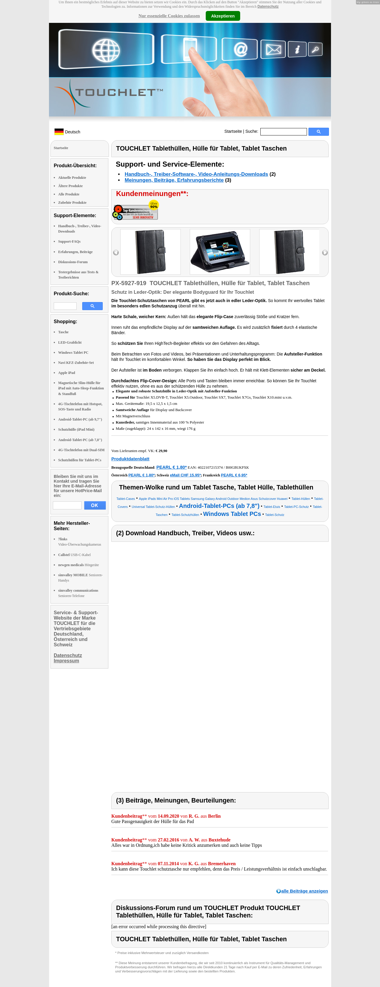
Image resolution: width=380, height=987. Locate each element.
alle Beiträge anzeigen (304, 890)
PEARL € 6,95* (234, 475)
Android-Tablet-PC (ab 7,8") (80, 440)
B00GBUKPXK (237, 467)
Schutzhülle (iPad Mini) (76, 429)
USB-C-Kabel (74, 555)
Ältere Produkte (70, 186)
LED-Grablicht (70, 342)
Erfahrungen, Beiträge (75, 252)
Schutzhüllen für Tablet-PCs (79, 460)
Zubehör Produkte (72, 202)
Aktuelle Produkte (72, 178)
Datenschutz (267, 6)
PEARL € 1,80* (171, 467)
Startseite (233, 131)
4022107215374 (210, 467)
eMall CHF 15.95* (185, 475)
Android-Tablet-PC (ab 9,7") (80, 419)
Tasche (63, 332)
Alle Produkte (68, 194)
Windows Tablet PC (73, 352)
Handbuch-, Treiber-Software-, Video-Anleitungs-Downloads (196, 174)
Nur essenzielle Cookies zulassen (169, 15)
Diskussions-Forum (73, 262)
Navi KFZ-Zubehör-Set (76, 363)
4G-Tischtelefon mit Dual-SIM (81, 450)
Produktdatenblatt (130, 458)
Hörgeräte (78, 565)
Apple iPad (66, 373)
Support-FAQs (69, 241)
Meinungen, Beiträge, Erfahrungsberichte (174, 180)
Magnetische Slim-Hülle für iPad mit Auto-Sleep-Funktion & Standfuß (81, 388)
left (116, 252)
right (325, 252)
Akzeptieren (223, 15)
